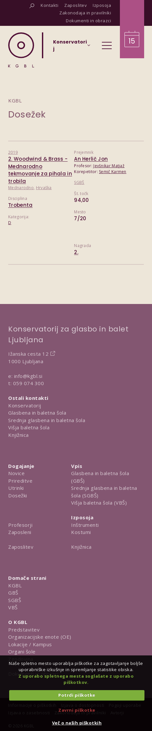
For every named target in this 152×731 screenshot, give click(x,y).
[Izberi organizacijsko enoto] (70, 47)
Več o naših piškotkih (77, 723)
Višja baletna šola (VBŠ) (99, 502)
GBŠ (13, 592)
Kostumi (81, 532)
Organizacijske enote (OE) (39, 636)
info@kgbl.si (28, 376)
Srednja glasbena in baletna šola (46, 420)
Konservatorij (24, 405)
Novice (16, 473)
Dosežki (17, 495)
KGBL (15, 585)
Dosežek (27, 114)
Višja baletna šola (28, 427)
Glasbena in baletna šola (37, 412)
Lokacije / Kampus (30, 644)
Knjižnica (18, 435)
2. (76, 252)
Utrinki (16, 488)
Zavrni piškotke (76, 710)
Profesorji (20, 525)
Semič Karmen (112, 171)
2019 (13, 152)
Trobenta (20, 205)
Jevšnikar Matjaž (108, 166)
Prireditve (20, 480)
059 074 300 (28, 383)
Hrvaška (44, 187)
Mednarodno (21, 187)
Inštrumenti (85, 525)
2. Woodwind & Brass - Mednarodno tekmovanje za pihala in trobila (40, 170)
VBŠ (13, 607)
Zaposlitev (20, 547)
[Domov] (21, 49)
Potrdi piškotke (76, 695)
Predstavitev (24, 629)
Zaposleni (19, 532)
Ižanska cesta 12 (28, 353)
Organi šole (22, 651)
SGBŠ (79, 182)
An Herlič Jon (91, 158)
